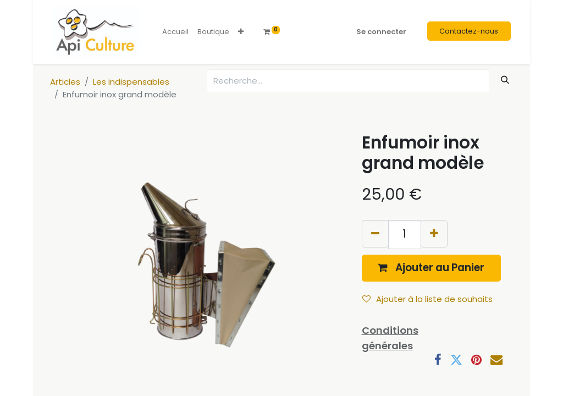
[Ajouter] (434, 233)
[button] (241, 32)
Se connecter (381, 31)
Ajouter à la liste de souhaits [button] (427, 299)
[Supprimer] (375, 233)
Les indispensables (131, 81)
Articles (65, 81)
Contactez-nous (468, 31)
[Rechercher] (505, 80)
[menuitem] (175, 32)
